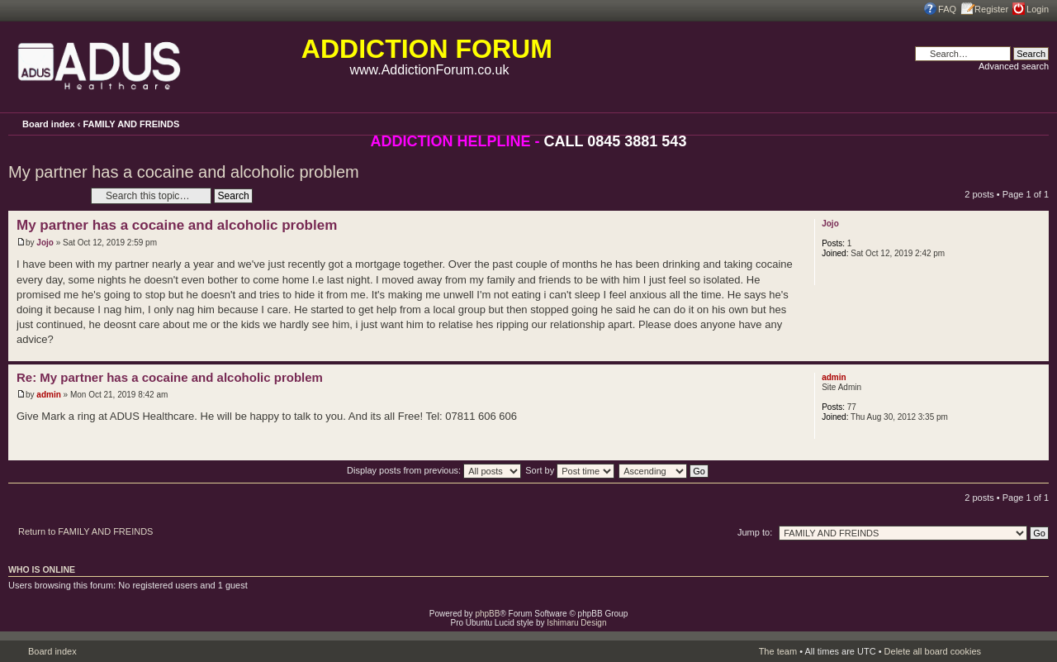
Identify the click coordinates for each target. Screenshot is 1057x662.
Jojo (45, 242)
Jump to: (754, 532)
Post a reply (45, 195)
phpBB (487, 613)
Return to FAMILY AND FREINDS (85, 531)
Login (1037, 9)
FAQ (947, 9)
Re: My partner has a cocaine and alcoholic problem (170, 377)
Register (991, 9)
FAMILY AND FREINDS (131, 124)
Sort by (569, 470)
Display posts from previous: (434, 470)
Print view (1013, 122)
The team (778, 651)
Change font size (1036, 123)
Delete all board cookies (932, 651)
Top (1035, 352)
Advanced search (1014, 66)
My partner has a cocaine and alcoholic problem (183, 172)
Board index (48, 124)
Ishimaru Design (576, 622)
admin (48, 394)
